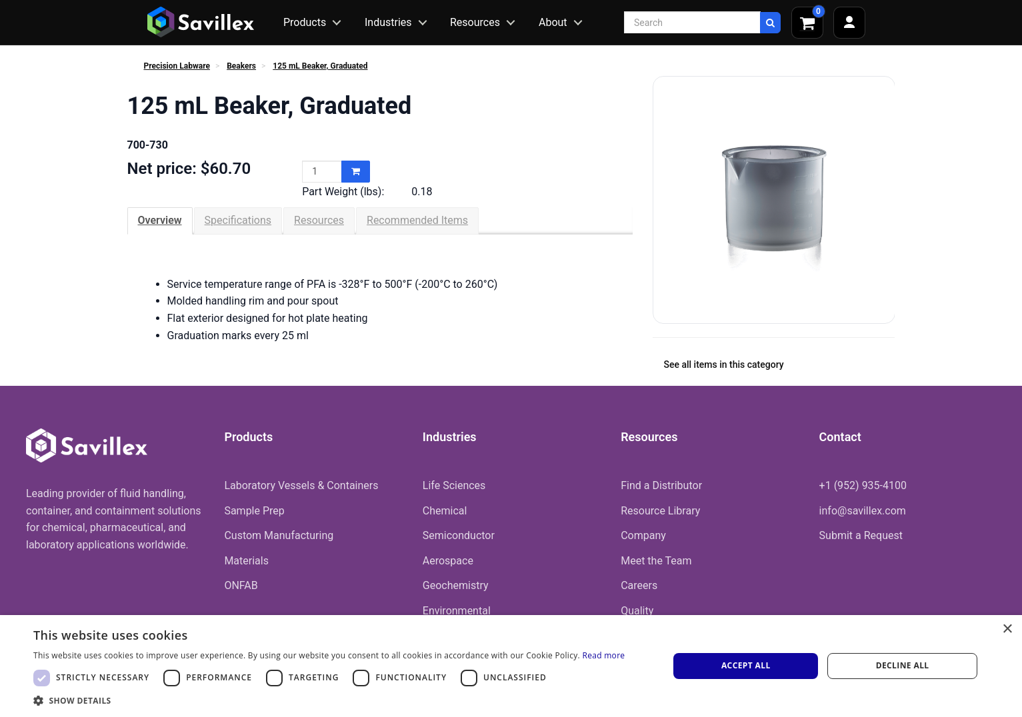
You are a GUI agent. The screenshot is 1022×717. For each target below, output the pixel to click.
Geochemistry (456, 585)
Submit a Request (861, 535)
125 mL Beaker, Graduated (320, 66)
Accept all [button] (746, 665)
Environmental (457, 610)
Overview (160, 220)
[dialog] (511, 666)
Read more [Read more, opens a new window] (603, 655)
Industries (388, 22)
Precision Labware (177, 66)
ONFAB (240, 585)
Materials (246, 560)
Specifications (238, 220)
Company (643, 535)
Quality (637, 610)
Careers (639, 585)
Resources (475, 22)
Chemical (445, 510)
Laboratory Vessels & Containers (301, 485)
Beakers (241, 66)
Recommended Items (417, 220)
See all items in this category (724, 364)
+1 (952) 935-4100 (863, 485)
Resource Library (660, 510)
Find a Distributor (661, 485)
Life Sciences (454, 485)
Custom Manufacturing (278, 535)
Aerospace (448, 560)
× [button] (1007, 629)
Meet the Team (656, 560)
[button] (329, 700)
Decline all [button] (902, 665)
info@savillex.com (862, 510)
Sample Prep (254, 510)
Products (304, 22)
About (553, 22)
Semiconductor (459, 535)
